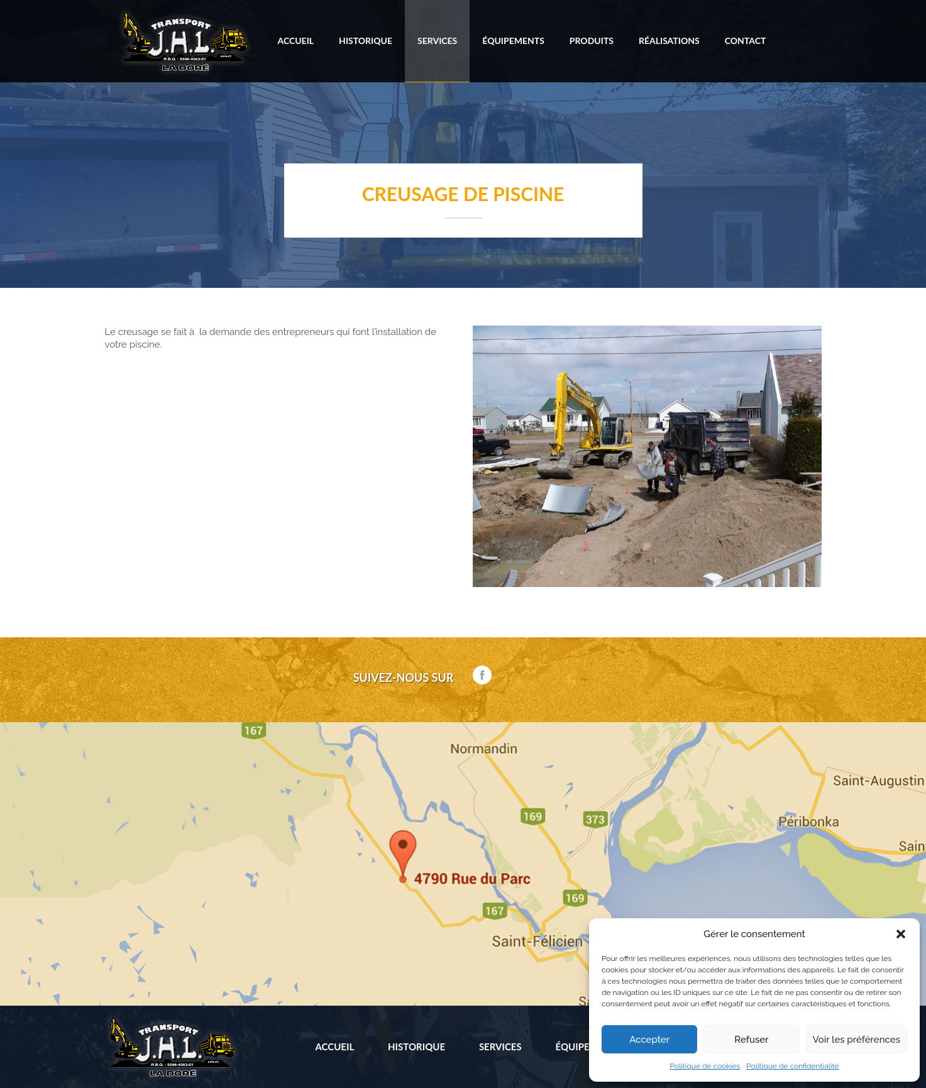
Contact (745, 40)
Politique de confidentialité (792, 1066)
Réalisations (669, 40)
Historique (365, 40)
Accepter (649, 1039)
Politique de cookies (705, 1066)
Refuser (751, 1039)
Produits (592, 40)
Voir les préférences (856, 1039)
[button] (901, 934)
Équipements (513, 40)
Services (437, 40)
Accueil (296, 40)
